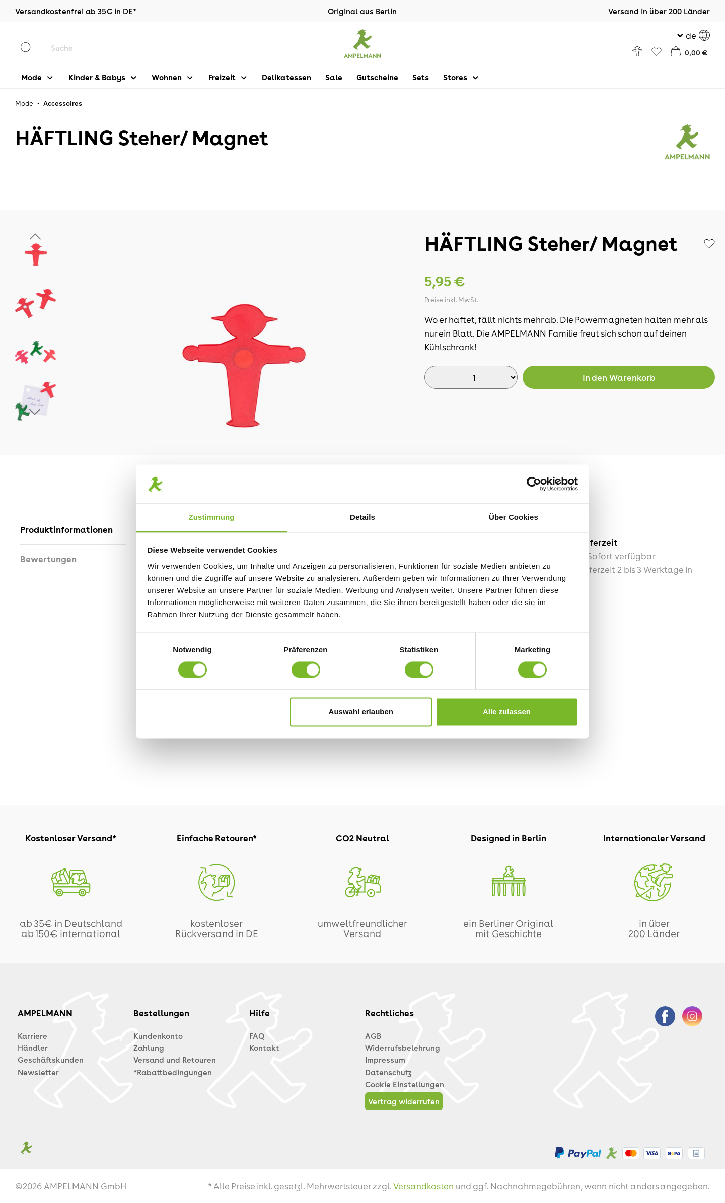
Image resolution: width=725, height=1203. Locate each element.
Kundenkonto (158, 1036)
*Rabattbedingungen (172, 1072)
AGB (373, 1036)
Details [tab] (362, 517)
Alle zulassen (507, 711)
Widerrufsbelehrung (402, 1048)
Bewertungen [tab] (48, 558)
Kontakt (264, 1048)
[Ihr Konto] (637, 51)
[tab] (73, 529)
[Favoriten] (656, 52)
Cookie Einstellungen (404, 1084)
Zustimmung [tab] (212, 517)
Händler (33, 1048)
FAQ (256, 1036)
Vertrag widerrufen (404, 1101)
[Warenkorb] (689, 51)
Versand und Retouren (174, 1060)
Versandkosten (423, 1185)
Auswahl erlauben (361, 711)
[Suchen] (31, 48)
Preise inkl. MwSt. (451, 299)
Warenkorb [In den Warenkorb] (619, 377)
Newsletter (38, 1072)
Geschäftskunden (51, 1060)
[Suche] (108, 48)
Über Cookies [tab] (513, 517)
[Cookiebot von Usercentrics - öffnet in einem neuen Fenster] (534, 484)
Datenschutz (388, 1072)
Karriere (32, 1036)
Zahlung (148, 1048)
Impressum (385, 1060)
